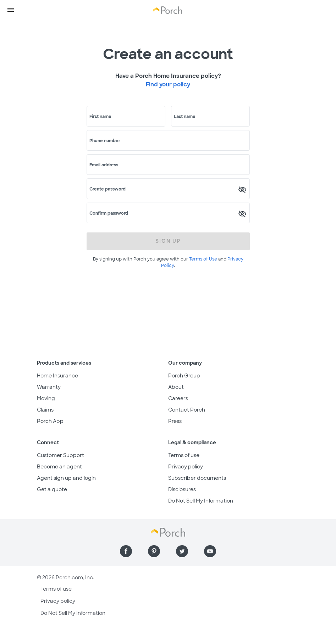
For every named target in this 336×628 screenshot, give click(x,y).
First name (100, 116)
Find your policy (168, 84)
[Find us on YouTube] (210, 551)
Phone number (104, 141)
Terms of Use (203, 259)
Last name (184, 116)
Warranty (49, 387)
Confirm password (108, 213)
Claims (45, 410)
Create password (107, 189)
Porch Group (184, 375)
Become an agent (59, 466)
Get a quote (52, 489)
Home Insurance (57, 375)
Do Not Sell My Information (200, 501)
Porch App (50, 421)
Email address (103, 165)
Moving (46, 398)
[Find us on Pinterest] (154, 551)
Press (175, 421)
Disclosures (182, 489)
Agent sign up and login (66, 478)
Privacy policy (185, 466)
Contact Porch (186, 410)
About (176, 387)
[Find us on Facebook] (126, 551)
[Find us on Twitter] (182, 551)
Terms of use (183, 455)
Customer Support (60, 455)
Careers (178, 398)
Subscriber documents (197, 478)
